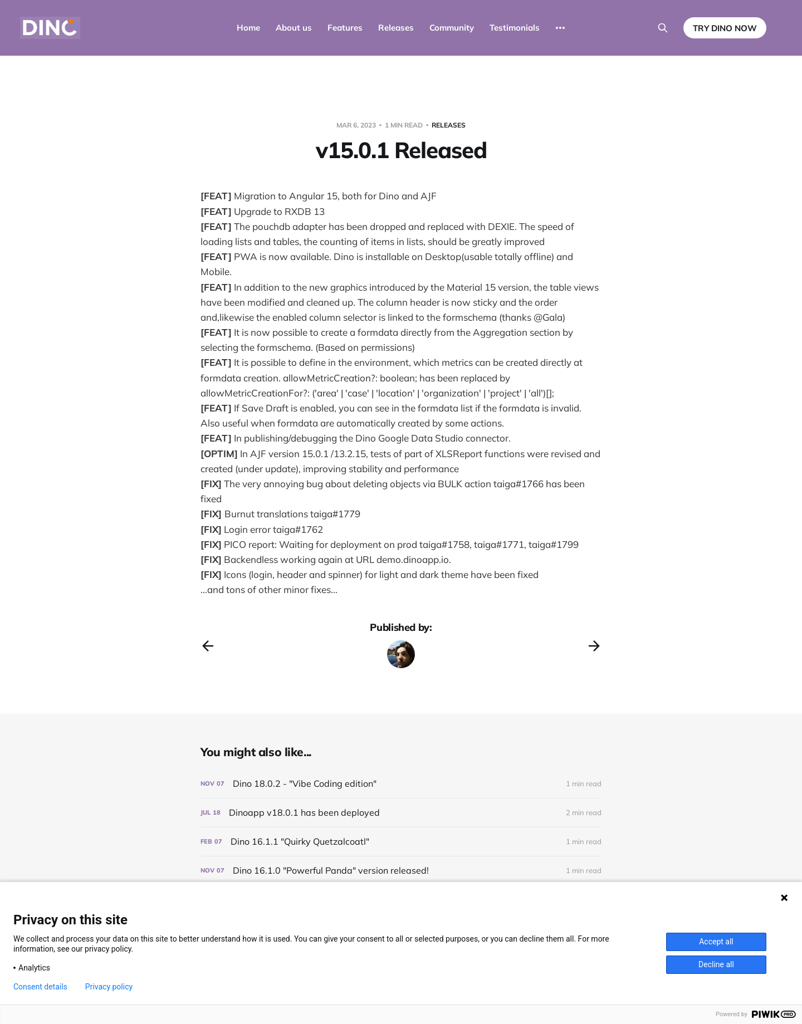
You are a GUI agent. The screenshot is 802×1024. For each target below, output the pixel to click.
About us (294, 27)
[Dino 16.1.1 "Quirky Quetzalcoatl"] (401, 841)
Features (345, 27)
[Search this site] (662, 27)
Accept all (716, 941)
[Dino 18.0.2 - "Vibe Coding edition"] (401, 784)
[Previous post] (207, 646)
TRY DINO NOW (725, 28)
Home (248, 27)
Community (451, 27)
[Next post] (594, 646)
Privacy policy (109, 986)
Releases (396, 27)
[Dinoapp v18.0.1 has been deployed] (401, 812)
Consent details (40, 986)
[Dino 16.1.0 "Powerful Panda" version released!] (401, 870)
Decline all (716, 964)
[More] (560, 27)
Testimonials (515, 27)
